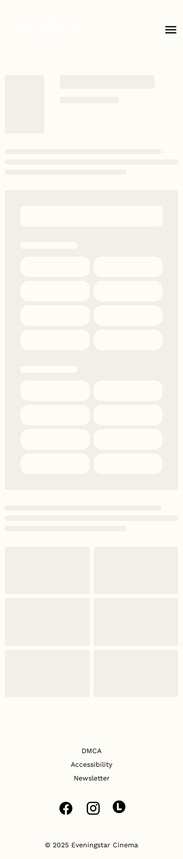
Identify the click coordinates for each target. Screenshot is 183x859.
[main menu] (170, 29)
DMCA (91, 751)
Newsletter (92, 778)
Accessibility (91, 764)
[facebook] (66, 808)
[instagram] (93, 808)
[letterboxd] (119, 806)
